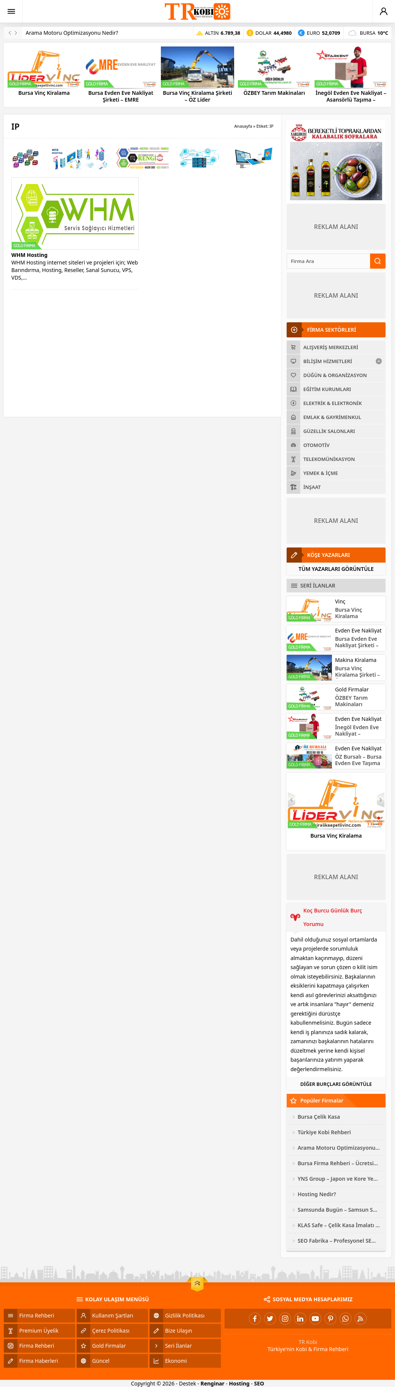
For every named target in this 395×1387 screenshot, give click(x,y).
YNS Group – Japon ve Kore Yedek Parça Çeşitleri (339, 1178)
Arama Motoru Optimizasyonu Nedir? (72, 32)
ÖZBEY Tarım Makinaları (274, 93)
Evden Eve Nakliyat (358, 630)
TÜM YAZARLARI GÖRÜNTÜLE (336, 568)
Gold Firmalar (352, 689)
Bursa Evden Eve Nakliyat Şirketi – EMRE (120, 96)
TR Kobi (308, 1341)
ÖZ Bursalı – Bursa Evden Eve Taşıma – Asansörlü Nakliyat (358, 766)
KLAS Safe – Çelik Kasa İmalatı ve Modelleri (339, 1225)
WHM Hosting (29, 254)
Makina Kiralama (355, 660)
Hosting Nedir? (317, 1194)
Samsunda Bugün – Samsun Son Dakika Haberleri (339, 1209)
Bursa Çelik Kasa (319, 1116)
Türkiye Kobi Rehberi (324, 1132)
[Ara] (328, 261)
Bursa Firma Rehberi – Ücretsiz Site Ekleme (339, 1163)
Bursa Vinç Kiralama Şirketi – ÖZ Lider (197, 96)
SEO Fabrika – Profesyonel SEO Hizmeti (339, 1240)
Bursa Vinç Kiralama (44, 93)
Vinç (340, 601)
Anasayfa (243, 126)
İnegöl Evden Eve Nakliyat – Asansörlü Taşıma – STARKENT (351, 100)
